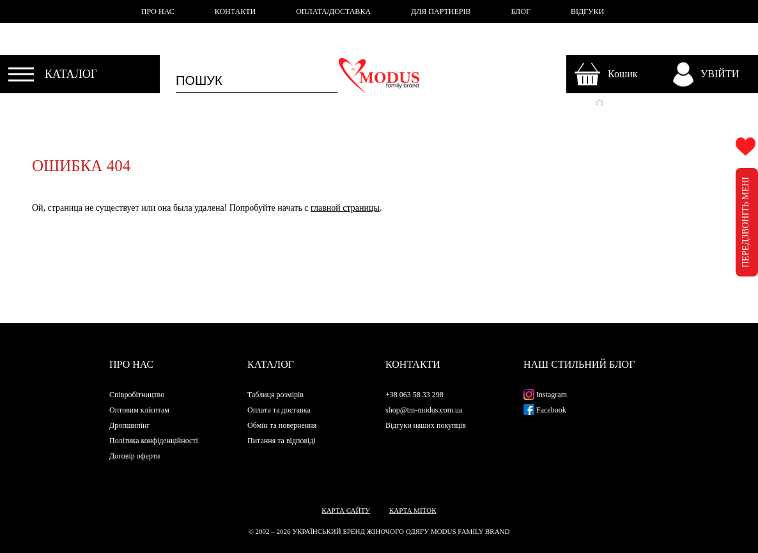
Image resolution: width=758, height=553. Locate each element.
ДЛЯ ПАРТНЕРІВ (440, 11)
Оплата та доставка (279, 409)
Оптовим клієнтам (139, 409)
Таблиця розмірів (275, 394)
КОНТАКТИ (235, 11)
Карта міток (413, 510)
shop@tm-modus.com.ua (423, 409)
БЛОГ (520, 11)
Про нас (131, 364)
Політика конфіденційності (153, 440)
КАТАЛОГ (71, 74)
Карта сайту (345, 510)
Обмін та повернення (281, 425)
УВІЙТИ (719, 73)
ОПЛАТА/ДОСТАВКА (333, 11)
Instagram (545, 394)
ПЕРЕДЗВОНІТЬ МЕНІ (745, 222)
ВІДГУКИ (587, 11)
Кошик (623, 73)
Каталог (270, 364)
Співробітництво (136, 394)
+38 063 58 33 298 (414, 394)
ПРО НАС (157, 11)
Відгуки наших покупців (425, 425)
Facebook (544, 409)
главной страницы (345, 208)
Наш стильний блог (579, 364)
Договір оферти (134, 455)
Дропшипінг (129, 425)
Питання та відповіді (281, 440)
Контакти (412, 364)
